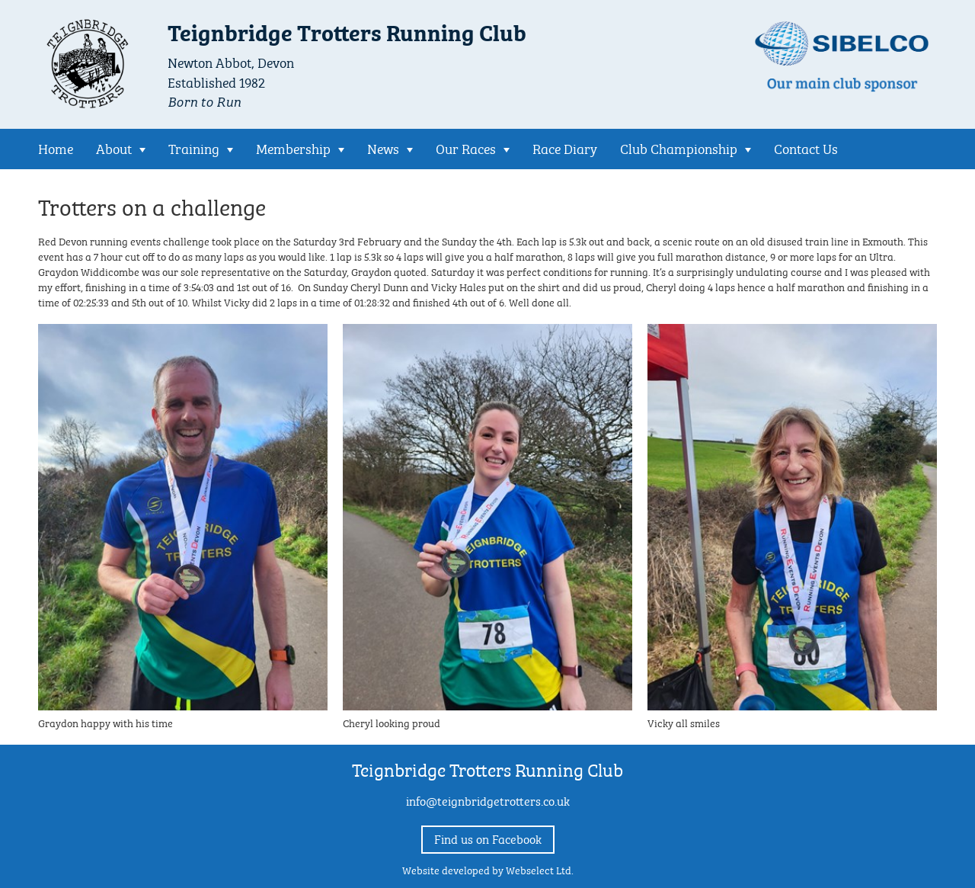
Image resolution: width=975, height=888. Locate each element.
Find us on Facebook (488, 838)
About (114, 147)
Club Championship (678, 147)
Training (193, 147)
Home (55, 147)
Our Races (466, 147)
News (383, 147)
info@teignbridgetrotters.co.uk (488, 799)
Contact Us (806, 147)
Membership (293, 147)
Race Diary (564, 147)
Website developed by (488, 869)
